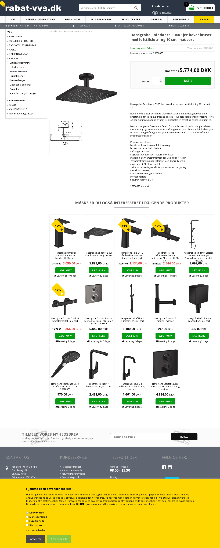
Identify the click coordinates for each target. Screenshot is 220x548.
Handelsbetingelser (71, 466)
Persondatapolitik (70, 477)
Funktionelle (36, 520)
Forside (53, 31)
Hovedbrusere (18, 71)
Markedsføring (38, 516)
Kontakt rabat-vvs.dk (72, 470)
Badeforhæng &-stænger (23, 93)
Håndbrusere (17, 67)
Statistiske (35, 525)
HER (82, 504)
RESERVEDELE (181, 19)
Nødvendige (36, 512)
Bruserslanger (17, 80)
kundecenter (161, 6)
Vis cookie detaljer (36, 530)
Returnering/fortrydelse (73, 473)
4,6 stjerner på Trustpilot (33, 26)
